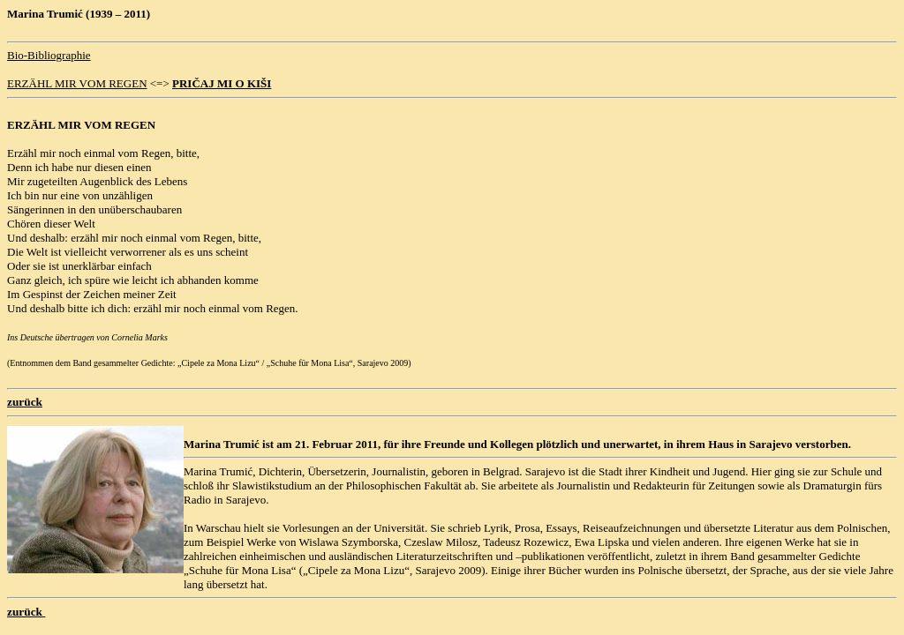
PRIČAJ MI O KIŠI (221, 83)
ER (15, 124)
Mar (18, 13)
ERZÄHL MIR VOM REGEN (77, 83)
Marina (202, 444)
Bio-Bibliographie (49, 55)
